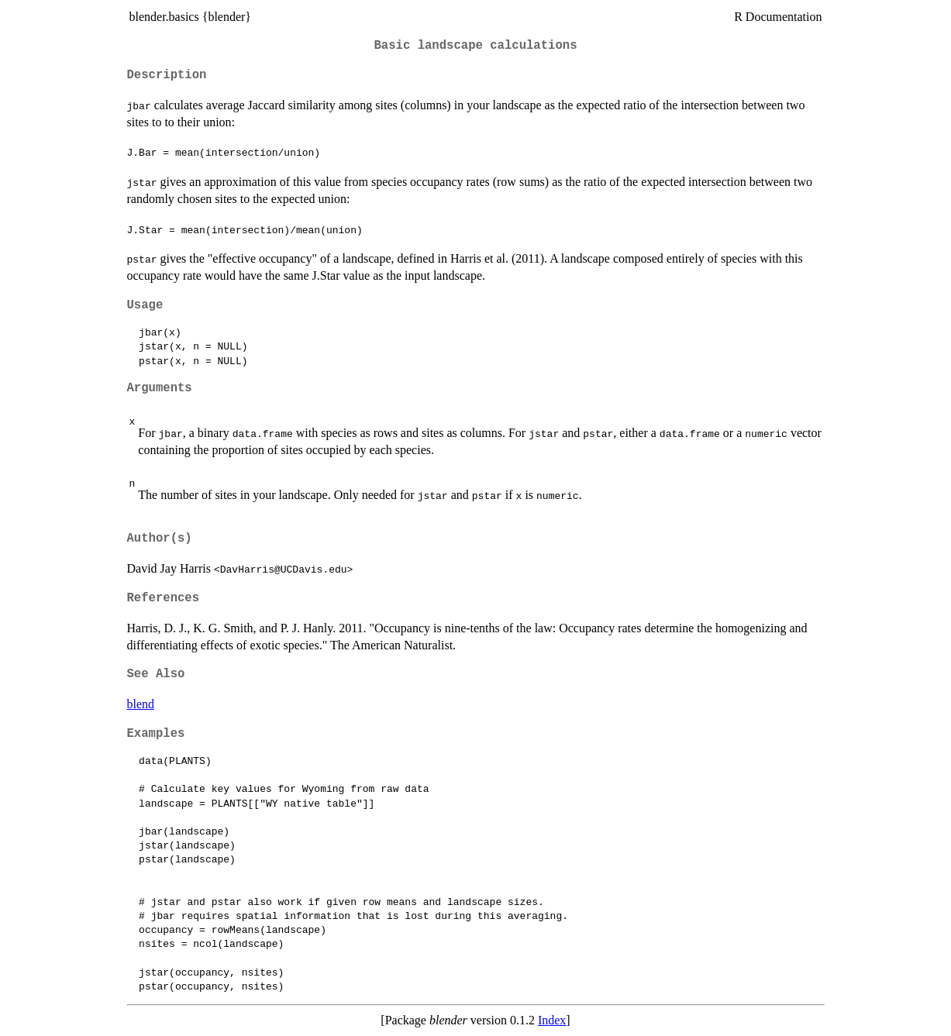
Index (552, 1020)
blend (141, 704)
